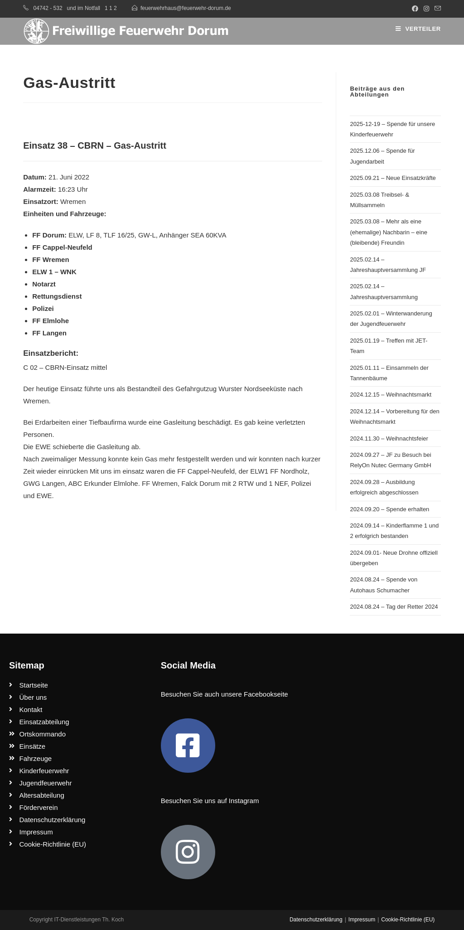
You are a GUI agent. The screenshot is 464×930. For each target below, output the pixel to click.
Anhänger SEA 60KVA (192, 235)
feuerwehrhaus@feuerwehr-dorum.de (185, 8)
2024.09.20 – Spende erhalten (389, 509)
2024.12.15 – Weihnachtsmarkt (390, 394)
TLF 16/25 (118, 235)
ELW (75, 235)
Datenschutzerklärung (316, 919)
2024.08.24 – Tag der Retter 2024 (394, 606)
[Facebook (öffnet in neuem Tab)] (415, 8)
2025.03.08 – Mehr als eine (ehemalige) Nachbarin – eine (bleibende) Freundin (388, 232)
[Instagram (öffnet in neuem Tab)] (426, 8)
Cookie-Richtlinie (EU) (408, 919)
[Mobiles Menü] (418, 28)
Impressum (361, 919)
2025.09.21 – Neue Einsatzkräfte (392, 177)
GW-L (147, 235)
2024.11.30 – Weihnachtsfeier (389, 438)
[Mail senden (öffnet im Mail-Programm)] (436, 8)
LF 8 (93, 235)
